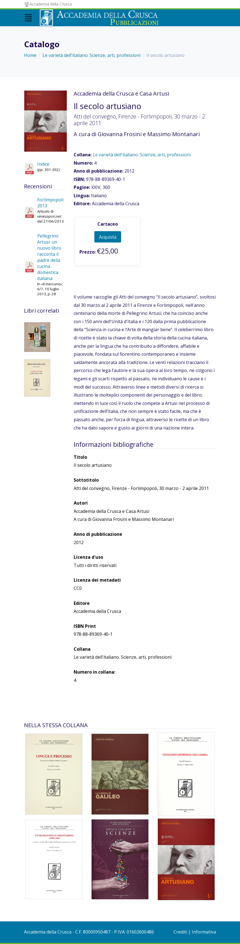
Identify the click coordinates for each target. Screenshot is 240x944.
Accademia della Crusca (48, 4)
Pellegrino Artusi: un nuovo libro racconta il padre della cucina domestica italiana (49, 257)
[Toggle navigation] (28, 18)
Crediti (180, 932)
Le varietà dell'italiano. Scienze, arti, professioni (91, 55)
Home (30, 55)
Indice (43, 164)
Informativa (204, 932)
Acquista (107, 237)
